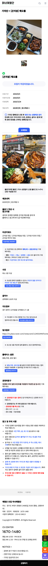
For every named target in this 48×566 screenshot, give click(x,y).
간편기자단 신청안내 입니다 (13, 554)
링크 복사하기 (7, 337)
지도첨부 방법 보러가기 (26, 320)
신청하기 (24, 563)
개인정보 (20, 492)
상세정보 (24, 130)
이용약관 (28, 492)
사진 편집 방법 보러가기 (13, 286)
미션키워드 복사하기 (9, 242)
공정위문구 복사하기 (9, 390)
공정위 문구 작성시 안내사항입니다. (16, 551)
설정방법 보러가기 (11, 371)
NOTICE (7, 547)
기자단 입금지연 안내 (11, 557)
